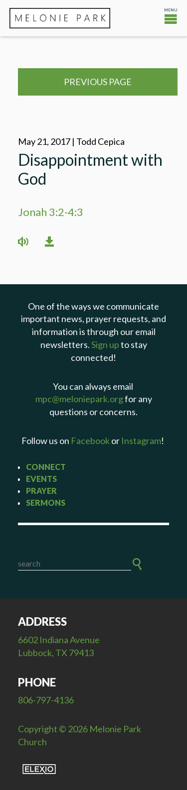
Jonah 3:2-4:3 (50, 212)
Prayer (41, 490)
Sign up (105, 344)
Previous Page (98, 81)
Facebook (90, 440)
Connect (46, 466)
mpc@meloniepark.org (79, 398)
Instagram (141, 440)
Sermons (45, 502)
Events (41, 478)
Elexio (39, 769)
